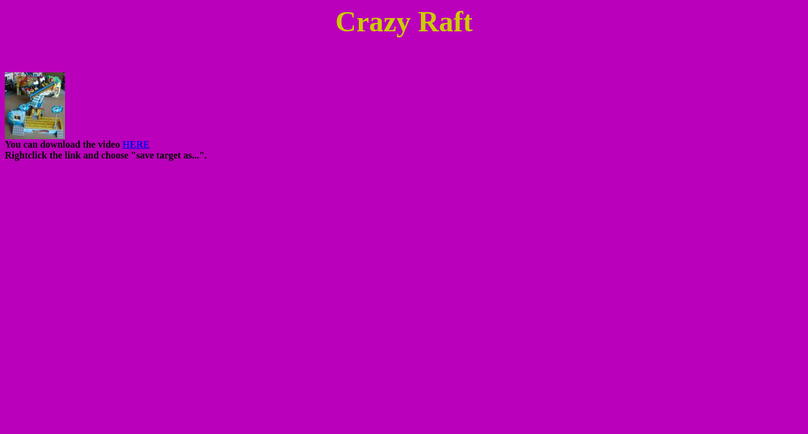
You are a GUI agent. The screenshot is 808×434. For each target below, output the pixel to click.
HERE (135, 144)
